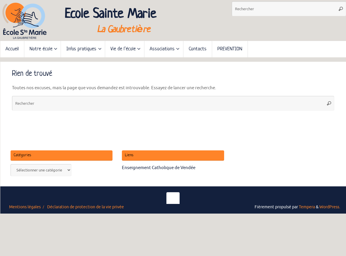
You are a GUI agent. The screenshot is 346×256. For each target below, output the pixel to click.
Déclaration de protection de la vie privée (85, 207)
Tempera (307, 207)
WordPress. (329, 207)
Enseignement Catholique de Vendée (158, 168)
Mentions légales (25, 207)
